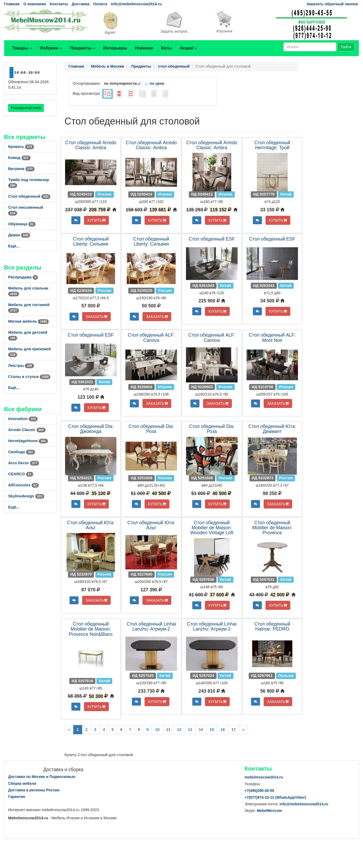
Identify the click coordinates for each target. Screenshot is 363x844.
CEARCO (20, 474)
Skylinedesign (26, 496)
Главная (12, 4)
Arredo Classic (27, 430)
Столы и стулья (29, 376)
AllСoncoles (23, 485)
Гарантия (16, 797)
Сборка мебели (22, 783)
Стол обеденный (29, 196)
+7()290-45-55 (259, 790)
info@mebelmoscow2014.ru (136, 4)
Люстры (21, 365)
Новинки (144, 48)
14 (201, 729)
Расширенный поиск (26, 108)
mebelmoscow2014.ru (263, 777)
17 (233, 729)
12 (179, 729)
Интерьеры (115, 48)
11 (168, 729)
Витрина (21, 169)
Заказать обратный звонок (332, 4)
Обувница (22, 224)
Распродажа (23, 277)
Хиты (166, 48)
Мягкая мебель (28, 321)
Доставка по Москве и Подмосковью (41, 777)
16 (222, 729)
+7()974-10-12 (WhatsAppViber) (275, 797)
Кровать (21, 146)
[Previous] (69, 729)
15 (212, 729)
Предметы (82, 48)
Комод (19, 158)
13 (190, 729)
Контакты (59, 4)
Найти (346, 47)
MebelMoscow (269, 810)
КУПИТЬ (96, 220)
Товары (22, 48)
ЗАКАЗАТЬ (96, 316)
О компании (34, 4)
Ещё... (13, 246)
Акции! (188, 48)
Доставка (80, 4)
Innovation (23, 419)
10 (157, 729)
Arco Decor (23, 463)
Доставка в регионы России (34, 790)
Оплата (100, 4)
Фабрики (51, 48)
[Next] (243, 729)
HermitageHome (28, 441)
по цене (154, 83)
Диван (19, 235)
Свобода (21, 452)
